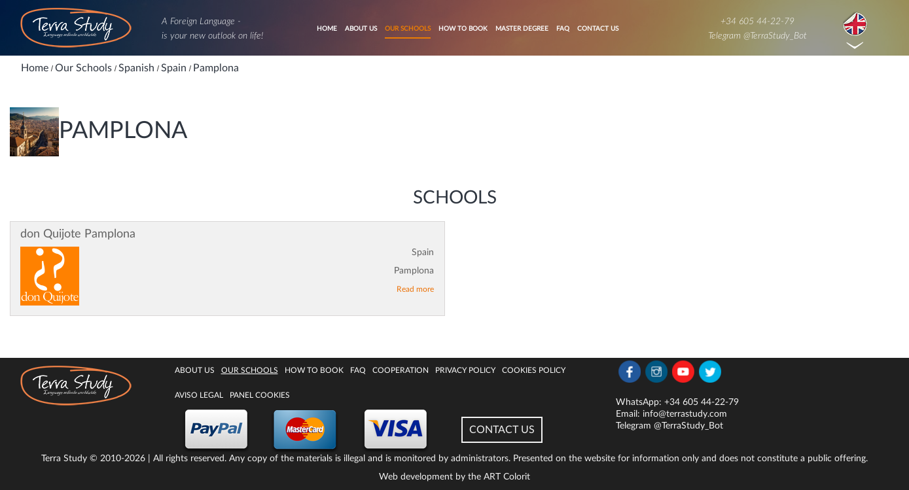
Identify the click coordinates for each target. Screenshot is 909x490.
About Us (361, 29)
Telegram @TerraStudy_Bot (757, 36)
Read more (415, 289)
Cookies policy (533, 370)
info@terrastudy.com (685, 414)
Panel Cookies (260, 395)
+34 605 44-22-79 (757, 21)
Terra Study (64, 458)
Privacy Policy (465, 370)
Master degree (521, 29)
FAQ (562, 29)
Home (327, 29)
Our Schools (408, 29)
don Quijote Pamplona (77, 234)
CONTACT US (502, 430)
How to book (463, 29)
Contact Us (597, 29)
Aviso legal (199, 395)
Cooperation (400, 370)
